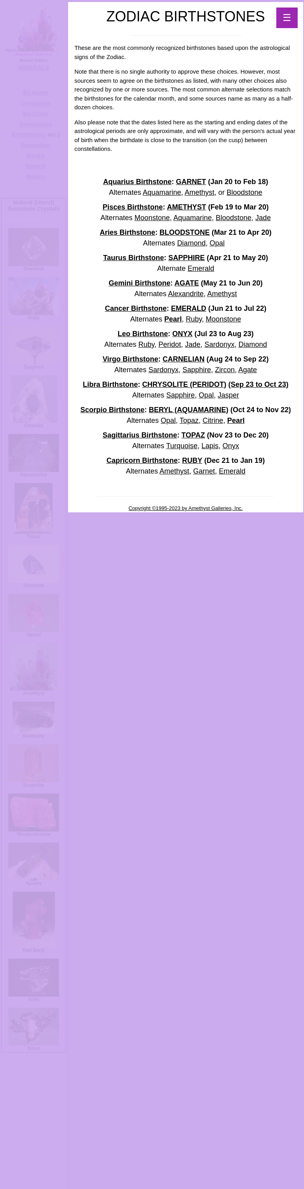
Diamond (191, 243)
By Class (35, 113)
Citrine (213, 420)
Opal (216, 243)
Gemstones (35, 124)
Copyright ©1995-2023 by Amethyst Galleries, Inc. (186, 508)
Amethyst (200, 192)
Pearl (173, 319)
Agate (247, 370)
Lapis (209, 446)
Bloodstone (244, 192)
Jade (263, 218)
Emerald (201, 268)
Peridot (169, 344)
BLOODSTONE (185, 232)
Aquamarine (161, 192)
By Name (35, 92)
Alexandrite (185, 294)
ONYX (182, 334)
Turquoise (182, 446)
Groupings (36, 103)
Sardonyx (219, 344)
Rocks (35, 155)
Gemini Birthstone (139, 283)
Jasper (228, 395)
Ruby (194, 319)
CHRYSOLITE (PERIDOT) (184, 384)
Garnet (204, 471)
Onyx (230, 446)
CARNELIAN (184, 359)
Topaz (189, 420)
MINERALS (33, 67)
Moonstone (152, 218)
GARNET (191, 182)
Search (36, 166)
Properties (35, 145)
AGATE (187, 283)
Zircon (225, 370)
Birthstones (27, 134)
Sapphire (196, 370)
